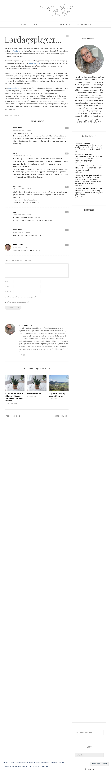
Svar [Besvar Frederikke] (67, 245)
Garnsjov (64, 25)
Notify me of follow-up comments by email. (21, 297)
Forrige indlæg (13, 416)
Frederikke (18, 245)
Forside (23, 25)
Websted (8, 291)
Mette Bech (78, 154)
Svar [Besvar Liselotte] (67, 128)
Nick (15, 153)
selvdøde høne (13, 88)
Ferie (48, 25)
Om (35, 25)
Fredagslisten (84, 25)
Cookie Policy (45, 766)
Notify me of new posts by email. (18, 302)
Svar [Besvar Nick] (67, 153)
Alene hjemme (34, 63)
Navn (7, 281)
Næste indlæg (61, 416)
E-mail (7, 286)
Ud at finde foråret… (34, 394)
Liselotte (23, 115)
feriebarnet (17, 51)
